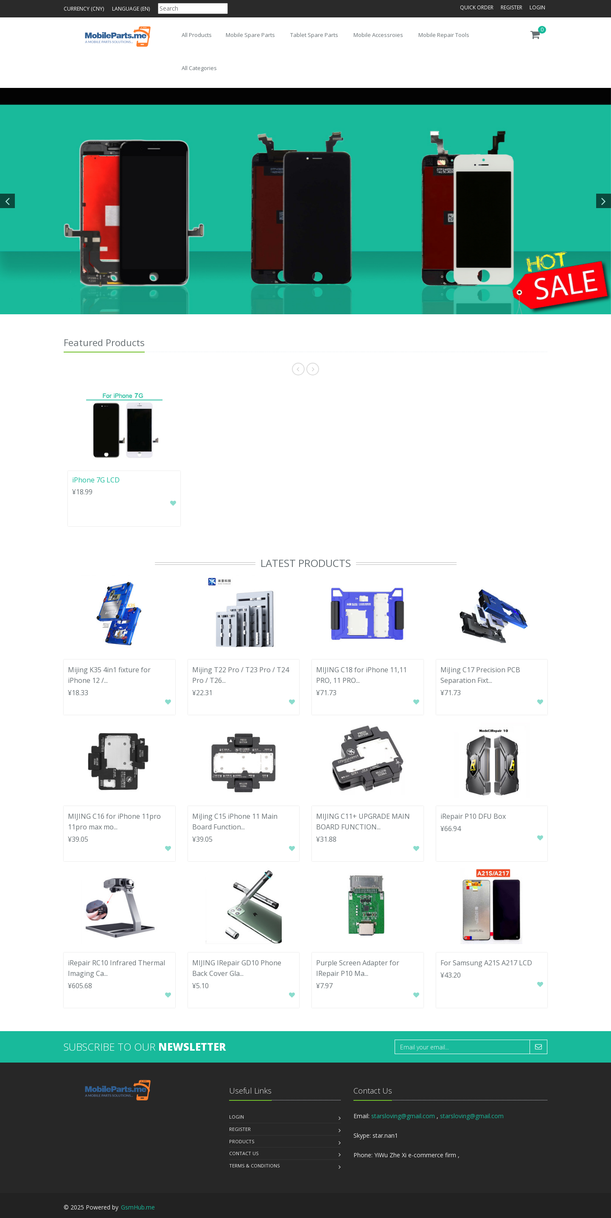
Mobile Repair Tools (443, 35)
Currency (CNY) (84, 8)
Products (241, 1141)
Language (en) (131, 8)
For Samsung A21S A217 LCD (486, 962)
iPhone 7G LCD (96, 480)
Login (537, 7)
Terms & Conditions (254, 1165)
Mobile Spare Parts (250, 35)
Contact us (243, 1153)
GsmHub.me (138, 1207)
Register (511, 7)
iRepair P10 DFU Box (473, 816)
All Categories (199, 68)
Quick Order (476, 7)
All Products (197, 35)
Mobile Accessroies (378, 35)
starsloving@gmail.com (403, 1116)
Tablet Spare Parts (314, 35)
